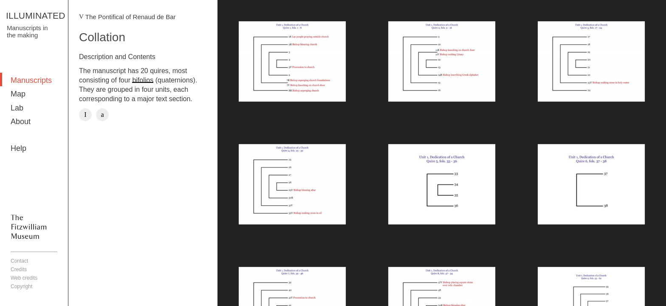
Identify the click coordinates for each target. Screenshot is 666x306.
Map (18, 94)
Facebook (85, 114)
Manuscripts (31, 80)
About (21, 121)
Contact (19, 261)
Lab (17, 108)
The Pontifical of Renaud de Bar (130, 16)
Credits (19, 269)
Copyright (21, 286)
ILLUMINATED (35, 15)
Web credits (24, 278)
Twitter (102, 114)
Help (18, 148)
